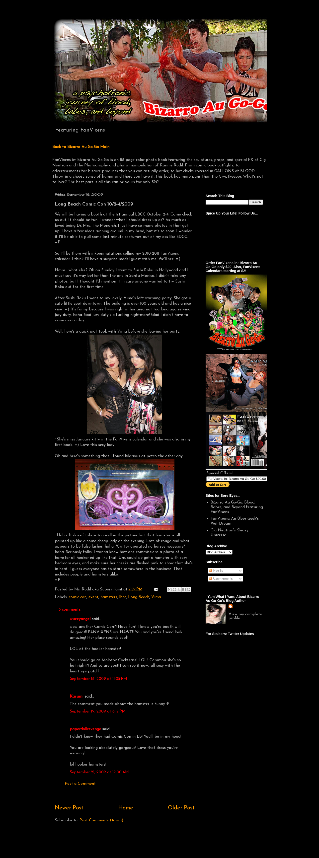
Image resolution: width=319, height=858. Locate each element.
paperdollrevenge (85, 729)
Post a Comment (80, 784)
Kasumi (76, 697)
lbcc (122, 597)
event (93, 597)
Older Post (181, 808)
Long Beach (138, 597)
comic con (77, 597)
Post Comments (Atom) (101, 820)
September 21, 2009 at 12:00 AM (99, 772)
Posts (216, 571)
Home (125, 808)
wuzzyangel (80, 619)
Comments (221, 579)
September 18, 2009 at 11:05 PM (98, 679)
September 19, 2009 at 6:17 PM (98, 712)
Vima (156, 597)
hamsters (108, 597)
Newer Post (69, 808)
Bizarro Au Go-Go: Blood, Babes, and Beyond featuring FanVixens (237, 507)
